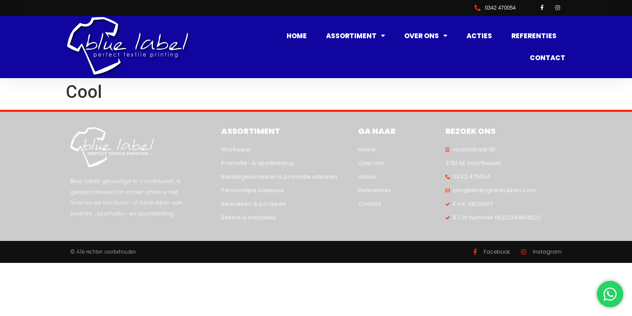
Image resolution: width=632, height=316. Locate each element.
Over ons (425, 36)
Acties (479, 35)
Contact (547, 57)
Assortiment (355, 36)
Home (297, 35)
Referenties (534, 35)
